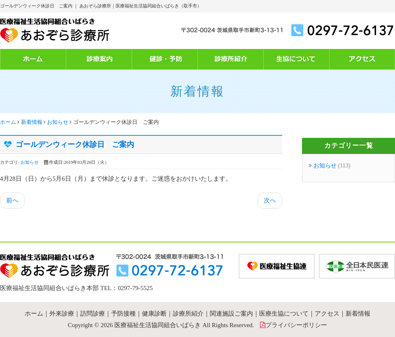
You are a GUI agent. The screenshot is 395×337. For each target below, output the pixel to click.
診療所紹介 (188, 313)
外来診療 (61, 313)
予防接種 (123, 313)
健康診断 (154, 313)
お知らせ (57, 122)
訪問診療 (92, 313)
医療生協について (284, 313)
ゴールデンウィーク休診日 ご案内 (75, 144)
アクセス (327, 313)
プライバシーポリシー (296, 325)
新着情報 (31, 122)
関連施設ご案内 (231, 313)
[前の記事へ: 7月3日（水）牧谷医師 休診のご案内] (12, 201)
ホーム (8, 122)
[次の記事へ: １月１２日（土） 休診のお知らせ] (270, 201)
